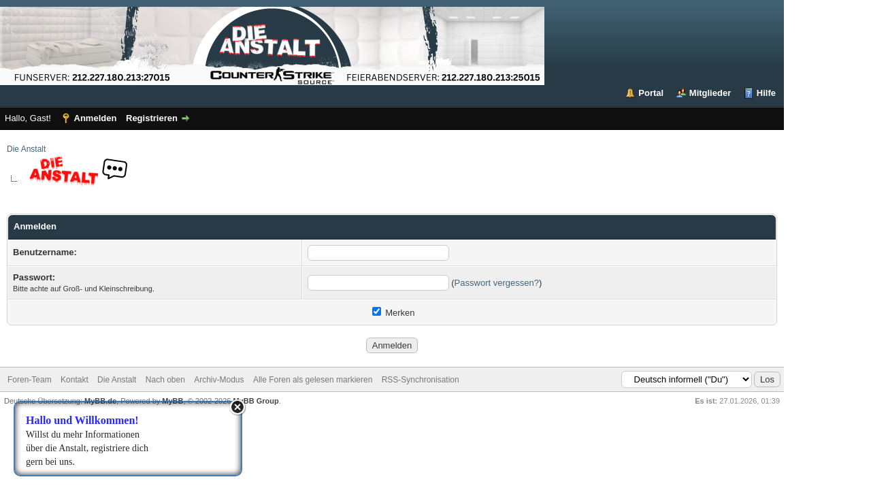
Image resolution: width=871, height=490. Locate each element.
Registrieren (152, 118)
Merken (393, 313)
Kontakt (74, 380)
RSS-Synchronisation (420, 380)
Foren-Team (29, 380)
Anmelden (95, 118)
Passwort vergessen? (497, 283)
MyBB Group (255, 401)
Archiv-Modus (219, 380)
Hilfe (766, 93)
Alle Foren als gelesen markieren (312, 380)
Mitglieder (710, 93)
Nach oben (165, 380)
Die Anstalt (26, 149)
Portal (650, 93)
